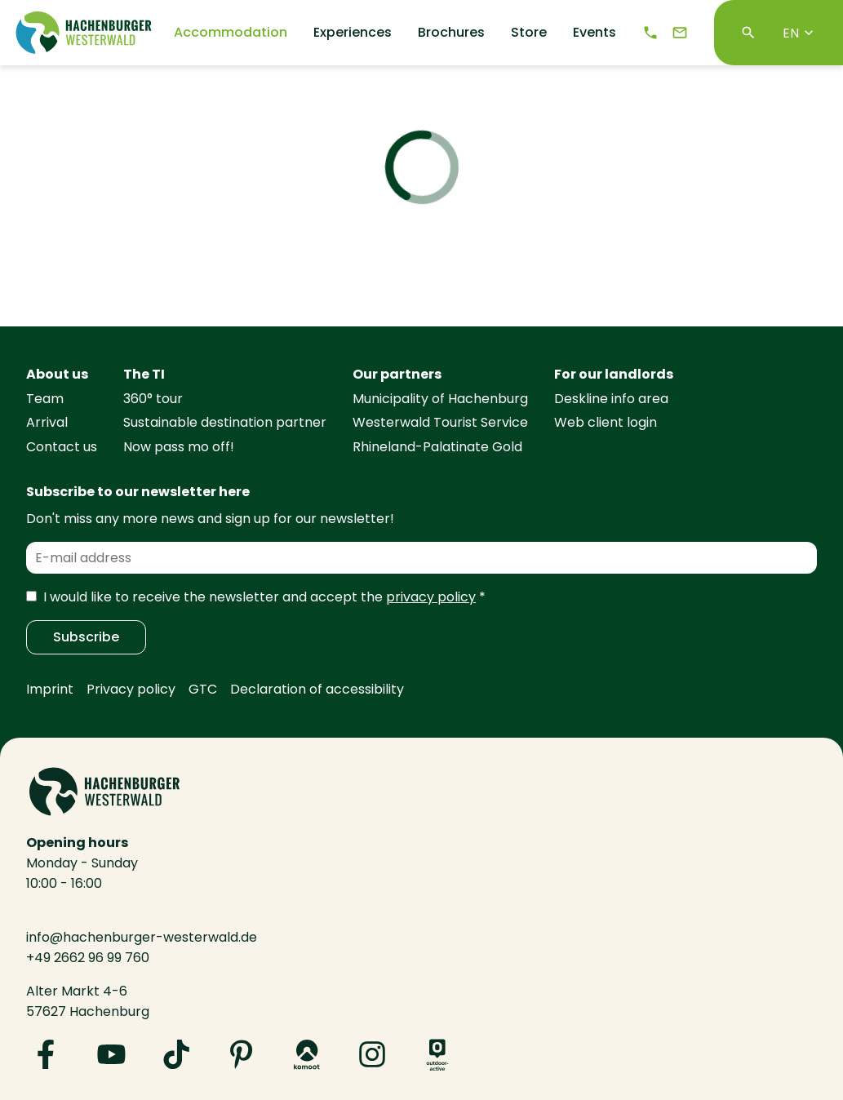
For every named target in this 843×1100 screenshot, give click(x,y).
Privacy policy (131, 689)
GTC (203, 689)
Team (45, 398)
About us (57, 374)
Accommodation (230, 33)
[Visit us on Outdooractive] (437, 1054)
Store (529, 33)
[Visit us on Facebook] (45, 1054)
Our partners (397, 374)
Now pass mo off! (178, 446)
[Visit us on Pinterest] (241, 1054)
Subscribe (86, 637)
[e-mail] (680, 32)
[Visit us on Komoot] (306, 1054)
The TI (144, 374)
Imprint (49, 689)
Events (594, 33)
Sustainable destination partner (224, 422)
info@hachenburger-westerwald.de (141, 937)
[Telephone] (650, 32)
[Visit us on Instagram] (372, 1054)
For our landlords (613, 374)
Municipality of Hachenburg (440, 398)
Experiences (352, 33)
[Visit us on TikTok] (176, 1054)
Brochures (451, 33)
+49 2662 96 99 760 (87, 957)
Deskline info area (611, 398)
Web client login (605, 422)
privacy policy (431, 597)
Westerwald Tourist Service (440, 422)
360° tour (153, 398)
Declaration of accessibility (317, 689)
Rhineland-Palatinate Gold (437, 446)
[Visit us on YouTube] (111, 1054)
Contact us (61, 446)
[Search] (748, 32)
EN (800, 33)
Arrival (47, 422)
